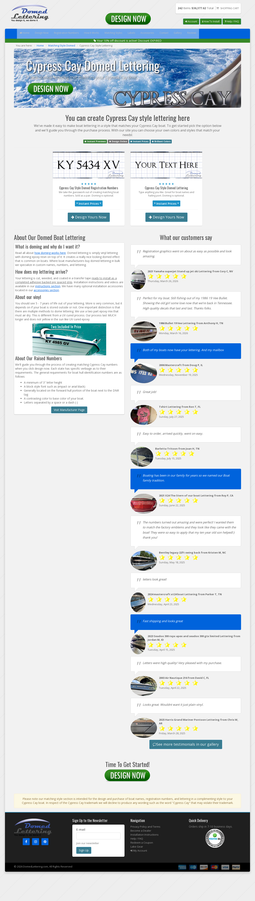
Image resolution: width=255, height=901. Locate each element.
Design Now (47, 34)
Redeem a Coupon (141, 842)
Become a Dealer (140, 830)
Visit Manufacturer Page (69, 410)
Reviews (227, 34)
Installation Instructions (144, 834)
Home (26, 34)
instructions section (47, 286)
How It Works (105, 34)
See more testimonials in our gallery (186, 744)
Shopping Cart (229, 8)
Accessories (172, 34)
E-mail (80, 829)
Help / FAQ (232, 21)
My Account (138, 850)
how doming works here (50, 253)
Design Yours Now (88, 217)
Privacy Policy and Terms (145, 826)
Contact (192, 34)
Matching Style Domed (61, 45)
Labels (152, 34)
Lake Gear (136, 846)
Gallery (209, 34)
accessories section (46, 290)
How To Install (211, 21)
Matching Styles (130, 34)
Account (191, 21)
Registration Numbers (75, 34)
